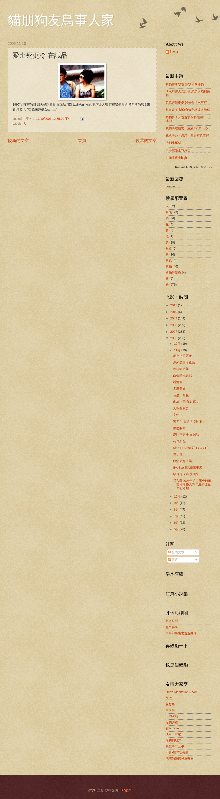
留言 (173, 559)
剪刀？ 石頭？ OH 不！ (189, 421)
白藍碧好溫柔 (182, 461)
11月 (177, 350)
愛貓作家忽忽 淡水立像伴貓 (185, 84)
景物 (169, 266)
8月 (177, 509)
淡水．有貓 (173, 734)
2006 (174, 338)
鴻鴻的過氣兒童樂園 (180, 758)
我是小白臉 (181, 395)
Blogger (126, 790)
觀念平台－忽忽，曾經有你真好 (187, 135)
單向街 (170, 710)
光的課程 (172, 722)
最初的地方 (173, 740)
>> (210, 167)
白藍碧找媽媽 (182, 375)
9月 (177, 503)
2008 (174, 325)
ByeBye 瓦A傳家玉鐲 (187, 467)
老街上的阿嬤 (182, 356)
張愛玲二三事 (175, 746)
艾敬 (169, 698)
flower (174, 51)
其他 (169, 212)
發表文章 (176, 552)
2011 (174, 305)
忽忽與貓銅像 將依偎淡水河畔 (186, 102)
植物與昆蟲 (173, 272)
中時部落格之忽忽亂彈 (181, 633)
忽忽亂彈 (172, 621)
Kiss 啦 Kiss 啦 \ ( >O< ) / (190, 448)
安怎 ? (177, 415)
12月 (177, 343)
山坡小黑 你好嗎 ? (185, 401)
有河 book (172, 728)
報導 (169, 248)
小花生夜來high (176, 157)
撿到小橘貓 (173, 143)
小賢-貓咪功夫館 (177, 752)
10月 (177, 496)
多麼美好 (179, 388)
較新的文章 (18, 140)
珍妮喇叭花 (181, 369)
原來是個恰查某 (184, 362)
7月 (177, 516)
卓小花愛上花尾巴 (178, 150)
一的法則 (172, 716)
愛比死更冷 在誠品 (186, 434)
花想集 (170, 704)
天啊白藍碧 (181, 408)
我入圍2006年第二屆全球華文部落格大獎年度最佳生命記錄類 (192, 484)
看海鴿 (177, 382)
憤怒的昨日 (181, 428)
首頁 (82, 140)
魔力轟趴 (172, 627)
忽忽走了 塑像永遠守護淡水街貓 (188, 110)
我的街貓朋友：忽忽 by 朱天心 (187, 128)
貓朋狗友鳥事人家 (61, 20)
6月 (177, 522)
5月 (177, 529)
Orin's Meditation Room (182, 692)
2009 (174, 318)
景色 (169, 260)
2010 (174, 312)
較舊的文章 (146, 140)
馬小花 (177, 454)
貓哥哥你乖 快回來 (186, 474)
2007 (174, 331)
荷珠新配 (179, 441)
